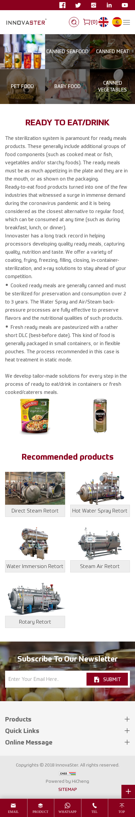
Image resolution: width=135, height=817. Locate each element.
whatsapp (68, 812)
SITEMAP (67, 789)
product (41, 812)
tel (94, 812)
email (13, 812)
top (121, 812)
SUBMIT (112, 679)
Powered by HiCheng (67, 781)
